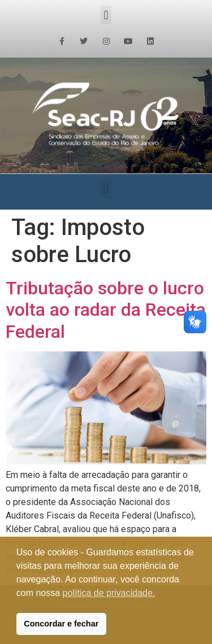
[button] (106, 15)
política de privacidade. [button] (109, 593)
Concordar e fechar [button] (61, 623)
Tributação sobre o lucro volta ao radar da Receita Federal (106, 309)
